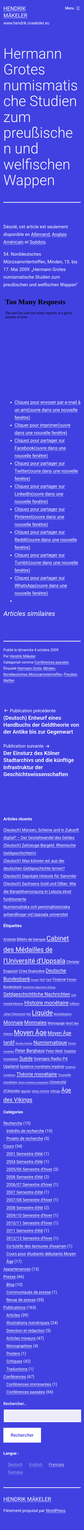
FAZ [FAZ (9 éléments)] (42, 979)
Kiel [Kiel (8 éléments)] (28, 1014)
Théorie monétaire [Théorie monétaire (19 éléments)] (36, 1074)
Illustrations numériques (28, 1322)
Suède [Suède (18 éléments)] (26, 1058)
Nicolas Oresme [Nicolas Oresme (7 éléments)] (23, 1043)
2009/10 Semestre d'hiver (29, 1215)
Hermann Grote (29, 668)
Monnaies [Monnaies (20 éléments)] (35, 1022)
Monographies (19, 1345)
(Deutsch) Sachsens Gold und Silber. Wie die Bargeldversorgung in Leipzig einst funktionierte (39, 891)
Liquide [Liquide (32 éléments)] (42, 1013)
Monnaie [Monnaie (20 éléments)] (13, 1022)
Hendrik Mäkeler (23, 656)
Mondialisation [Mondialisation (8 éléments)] (63, 1014)
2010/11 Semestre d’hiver (29, 1223)
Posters (13, 1353)
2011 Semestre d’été (24, 1230)
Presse (9, 1276)
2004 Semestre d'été (24, 1161)
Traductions (17, 1369)
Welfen (8, 680)
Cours (8, 1146)
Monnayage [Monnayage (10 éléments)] (56, 1023)
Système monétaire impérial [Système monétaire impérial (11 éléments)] (42, 1066)
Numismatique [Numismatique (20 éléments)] (50, 1042)
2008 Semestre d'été (24, 1207)
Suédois (37, 242)
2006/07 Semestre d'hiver (29, 1184)
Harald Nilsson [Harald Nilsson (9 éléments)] (13, 1003)
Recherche (12, 1123)
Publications (14, 1307)
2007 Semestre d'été (24, 1192)
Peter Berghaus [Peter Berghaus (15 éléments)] (30, 1050)
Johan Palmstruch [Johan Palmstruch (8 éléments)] (14, 1014)
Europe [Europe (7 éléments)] (35, 979)
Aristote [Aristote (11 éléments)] (9, 939)
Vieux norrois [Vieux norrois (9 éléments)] (40, 1091)
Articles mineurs (21, 1338)
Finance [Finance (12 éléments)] (59, 979)
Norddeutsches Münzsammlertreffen (32, 674)
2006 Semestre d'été (24, 1177)
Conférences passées (51, 662)
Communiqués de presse (28, 1292)
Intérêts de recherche (25, 1130)
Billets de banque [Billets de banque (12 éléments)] (31, 939)
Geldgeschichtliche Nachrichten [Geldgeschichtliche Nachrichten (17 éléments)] (36, 994)
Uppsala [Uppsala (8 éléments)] (26, 1091)
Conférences (14, 1376)
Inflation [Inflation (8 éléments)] (74, 1003)
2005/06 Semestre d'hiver (29, 1169)
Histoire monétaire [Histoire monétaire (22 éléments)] (46, 1003)
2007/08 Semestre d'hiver (29, 1199)
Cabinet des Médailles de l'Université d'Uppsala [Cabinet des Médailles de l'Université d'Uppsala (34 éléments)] (36, 950)
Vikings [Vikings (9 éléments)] (55, 1091)
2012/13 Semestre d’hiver (29, 1238)
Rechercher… (14, 1403)
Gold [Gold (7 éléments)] (73, 995)
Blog (10, 1284)
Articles (13, 1315)
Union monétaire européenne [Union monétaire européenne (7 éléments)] (33, 1082)
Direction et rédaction (25, 1330)
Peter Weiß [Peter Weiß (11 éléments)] (54, 1051)
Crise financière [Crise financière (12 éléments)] (32, 971)
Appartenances (17, 1269)
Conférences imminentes (28, 1384)
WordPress (55, 1510)
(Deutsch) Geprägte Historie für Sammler (39, 876)
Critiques (14, 1361)
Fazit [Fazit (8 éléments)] (49, 979)
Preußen (70, 674)
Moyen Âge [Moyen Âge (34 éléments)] (30, 1032)
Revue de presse (21, 1299)
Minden (49, 668)
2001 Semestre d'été (24, 1153)
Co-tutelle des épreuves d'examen (36, 1246)
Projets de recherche (24, 1138)
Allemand (40, 234)
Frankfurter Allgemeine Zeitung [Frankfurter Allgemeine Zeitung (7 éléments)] (39, 987)
